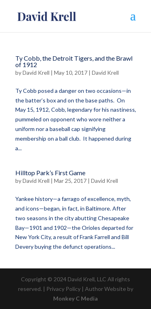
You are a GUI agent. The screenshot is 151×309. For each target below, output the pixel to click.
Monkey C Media (75, 298)
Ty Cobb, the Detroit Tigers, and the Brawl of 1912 (73, 61)
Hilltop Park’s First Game (50, 172)
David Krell (36, 72)
